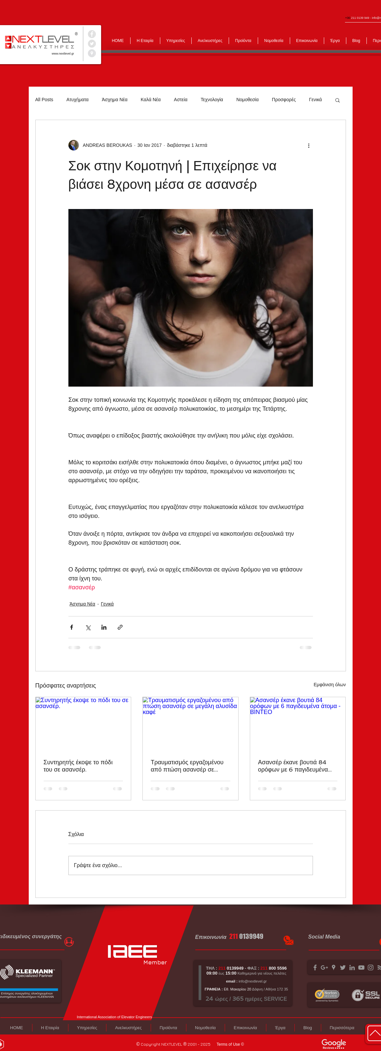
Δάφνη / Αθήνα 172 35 (269, 989)
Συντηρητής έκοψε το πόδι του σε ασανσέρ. (78, 766)
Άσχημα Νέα (115, 99)
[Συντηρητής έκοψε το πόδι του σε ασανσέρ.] (83, 724)
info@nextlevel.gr (253, 981)
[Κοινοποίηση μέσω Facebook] (71, 627)
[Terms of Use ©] (230, 1044)
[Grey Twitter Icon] (343, 967)
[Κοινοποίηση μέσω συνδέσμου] (120, 627)
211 (233, 936)
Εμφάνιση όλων (330, 684)
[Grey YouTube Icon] (361, 967)
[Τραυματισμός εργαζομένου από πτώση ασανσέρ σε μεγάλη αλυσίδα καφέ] (190, 724)
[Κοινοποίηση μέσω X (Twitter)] (88, 627)
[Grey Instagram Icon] (370, 967)
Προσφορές (284, 99)
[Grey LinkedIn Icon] (352, 967)
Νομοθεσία (247, 99)
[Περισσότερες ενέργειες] (309, 145)
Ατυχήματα (77, 99)
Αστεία (180, 99)
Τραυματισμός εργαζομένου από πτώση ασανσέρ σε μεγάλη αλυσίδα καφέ (187, 766)
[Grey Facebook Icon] (315, 967)
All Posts (44, 99)
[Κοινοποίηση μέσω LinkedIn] (104, 627)
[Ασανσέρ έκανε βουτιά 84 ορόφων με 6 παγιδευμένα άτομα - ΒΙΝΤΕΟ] (298, 724)
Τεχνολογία (212, 99)
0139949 (251, 936)
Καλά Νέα (151, 99)
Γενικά (315, 99)
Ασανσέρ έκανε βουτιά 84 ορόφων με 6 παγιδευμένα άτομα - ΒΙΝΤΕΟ (293, 766)
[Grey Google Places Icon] (333, 967)
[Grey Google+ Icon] (324, 967)
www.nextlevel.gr (63, 53)
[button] (337, 100)
